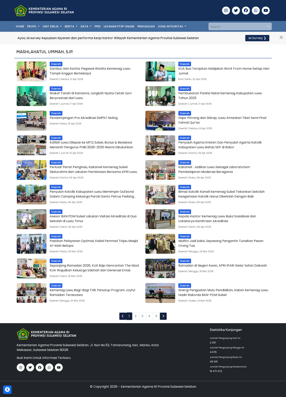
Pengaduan (146, 26)
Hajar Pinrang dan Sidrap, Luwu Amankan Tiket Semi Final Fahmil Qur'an (222, 120)
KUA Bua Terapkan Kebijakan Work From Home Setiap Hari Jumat (223, 71)
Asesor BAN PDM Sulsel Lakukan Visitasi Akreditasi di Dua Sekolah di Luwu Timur (93, 218)
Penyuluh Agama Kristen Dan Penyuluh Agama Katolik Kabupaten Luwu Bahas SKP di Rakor (220, 144)
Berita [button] (70, 26)
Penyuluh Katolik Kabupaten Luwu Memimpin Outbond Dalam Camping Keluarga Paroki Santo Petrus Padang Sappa (92, 194)
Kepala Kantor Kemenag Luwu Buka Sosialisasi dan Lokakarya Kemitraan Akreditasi (217, 218)
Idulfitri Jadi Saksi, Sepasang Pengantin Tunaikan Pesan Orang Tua (220, 243)
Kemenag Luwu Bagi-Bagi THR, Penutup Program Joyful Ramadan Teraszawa (92, 292)
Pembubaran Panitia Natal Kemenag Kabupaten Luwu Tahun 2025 (220, 95)
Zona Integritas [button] (171, 26)
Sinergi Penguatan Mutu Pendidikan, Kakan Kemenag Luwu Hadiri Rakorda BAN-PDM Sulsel (223, 292)
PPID (97, 26)
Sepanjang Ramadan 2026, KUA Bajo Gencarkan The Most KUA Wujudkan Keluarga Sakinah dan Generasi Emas (94, 268)
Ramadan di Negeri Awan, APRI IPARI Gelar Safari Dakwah (222, 265)
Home (20, 26)
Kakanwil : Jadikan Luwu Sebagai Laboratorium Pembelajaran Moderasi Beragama (214, 169)
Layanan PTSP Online (119, 26)
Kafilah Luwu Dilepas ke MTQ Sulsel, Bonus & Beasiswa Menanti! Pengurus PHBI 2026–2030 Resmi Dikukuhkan (91, 144)
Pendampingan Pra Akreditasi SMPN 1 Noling (84, 118)
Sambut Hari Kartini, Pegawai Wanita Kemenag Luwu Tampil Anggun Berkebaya (90, 71)
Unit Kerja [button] (51, 26)
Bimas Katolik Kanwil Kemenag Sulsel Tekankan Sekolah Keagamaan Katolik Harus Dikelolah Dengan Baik (221, 194)
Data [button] (85, 26)
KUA (180, 79)
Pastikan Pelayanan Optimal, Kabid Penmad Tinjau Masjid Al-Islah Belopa (94, 243)
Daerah (54, 79)
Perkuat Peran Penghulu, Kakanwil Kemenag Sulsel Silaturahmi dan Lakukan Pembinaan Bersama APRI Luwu (93, 169)
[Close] (281, 37)
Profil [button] (32, 26)
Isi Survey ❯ (257, 38)
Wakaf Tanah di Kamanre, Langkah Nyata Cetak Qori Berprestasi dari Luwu (90, 95)
